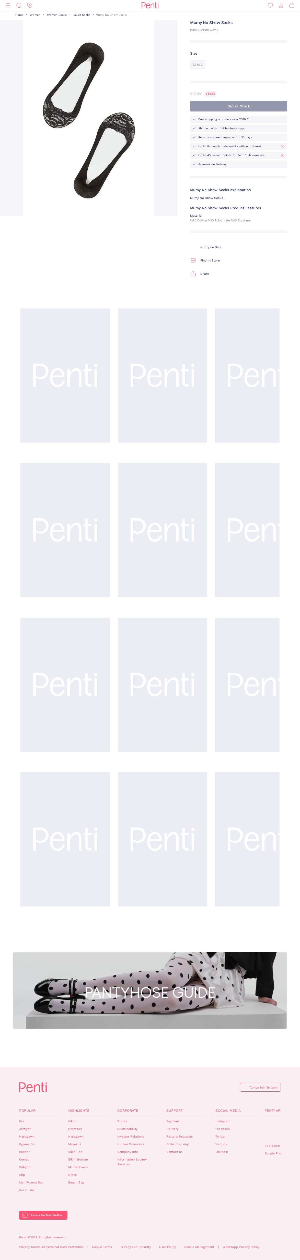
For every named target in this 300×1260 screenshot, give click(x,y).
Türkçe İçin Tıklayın (263, 1087)
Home (19, 15)
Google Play (273, 1153)
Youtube (221, 1144)
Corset (24, 1159)
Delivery (172, 1129)
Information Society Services (132, 1162)
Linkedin (221, 1152)
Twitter (220, 1136)
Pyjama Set (27, 1144)
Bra (21, 1121)
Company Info (127, 1152)
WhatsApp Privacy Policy (241, 1247)
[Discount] (30, 5)
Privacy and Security (135, 1247)
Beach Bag (76, 1182)
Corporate (127, 1110)
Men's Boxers (78, 1167)
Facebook (222, 1129)
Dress (72, 1175)
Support (174, 1110)
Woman (35, 15)
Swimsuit (75, 1129)
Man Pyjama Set (31, 1182)
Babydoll (25, 1167)
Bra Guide (26, 1190)
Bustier (24, 1152)
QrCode (275, 1130)
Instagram (222, 1121)
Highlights (78, 1110)
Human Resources (130, 1144)
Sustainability (127, 1129)
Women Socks (57, 15)
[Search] (19, 5)
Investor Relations (130, 1136)
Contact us (174, 1152)
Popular (27, 1110)
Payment (172, 1121)
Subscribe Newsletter (46, 1215)
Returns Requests (179, 1136)
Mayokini (74, 1144)
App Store (272, 1145)
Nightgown (26, 1136)
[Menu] (8, 5)
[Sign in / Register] (281, 5)
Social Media (228, 1110)
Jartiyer (25, 1129)
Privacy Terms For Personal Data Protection (51, 1247)
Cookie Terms (102, 1247)
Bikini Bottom (78, 1159)
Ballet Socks (81, 15)
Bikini (72, 1121)
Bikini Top (75, 1152)
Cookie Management (199, 1247)
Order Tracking (177, 1144)
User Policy (167, 1247)
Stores (122, 1121)
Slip (22, 1175)
